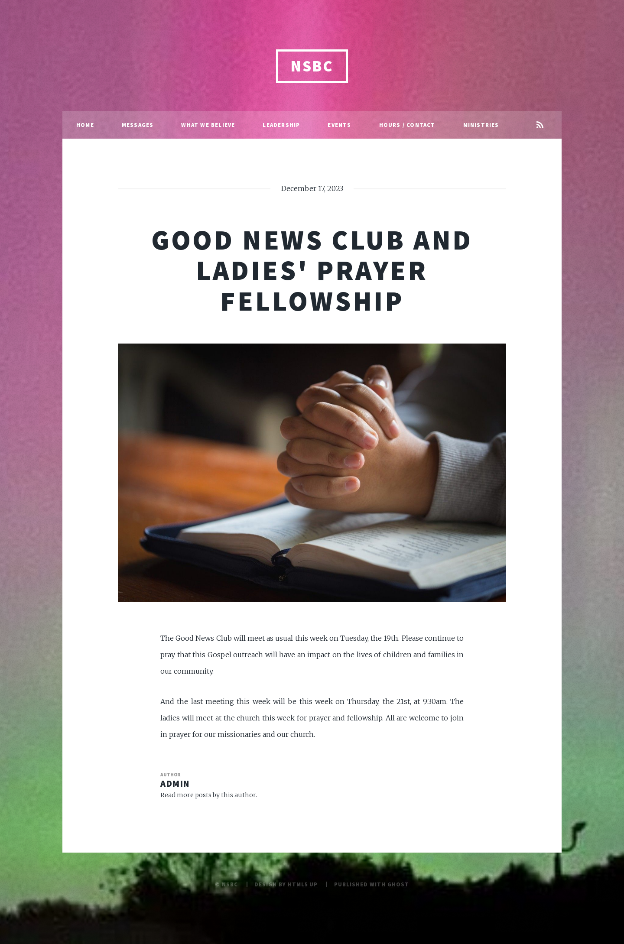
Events (339, 124)
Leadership (281, 124)
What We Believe (208, 124)
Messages (138, 124)
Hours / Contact (407, 124)
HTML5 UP (303, 884)
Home (85, 124)
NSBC (312, 66)
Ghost (398, 884)
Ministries (481, 124)
